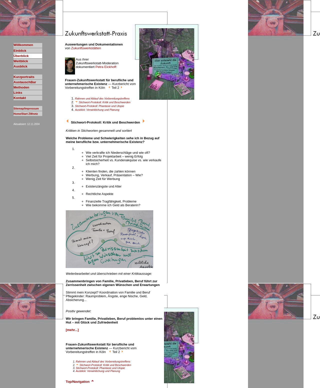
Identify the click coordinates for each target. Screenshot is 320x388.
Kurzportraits (24, 77)
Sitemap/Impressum (26, 108)
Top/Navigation (80, 382)
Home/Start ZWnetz (26, 113)
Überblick (21, 56)
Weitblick (21, 61)
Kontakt (20, 98)
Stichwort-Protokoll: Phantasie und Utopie (99, 106)
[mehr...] (72, 330)
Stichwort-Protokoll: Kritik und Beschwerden (102, 102)
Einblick (20, 50)
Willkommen (23, 45)
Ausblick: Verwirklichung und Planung (97, 109)
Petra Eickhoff (106, 67)
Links (18, 92)
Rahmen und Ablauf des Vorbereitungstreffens (102, 98)
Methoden (21, 87)
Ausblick (21, 66)
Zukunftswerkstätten (86, 48)
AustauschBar (25, 82)
